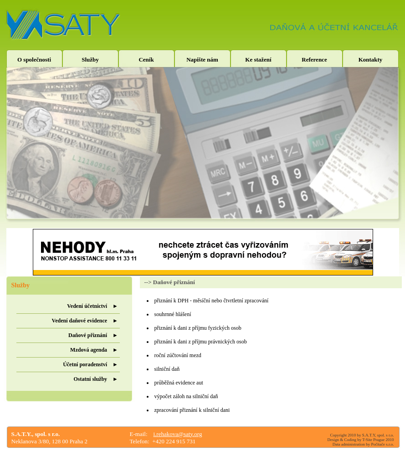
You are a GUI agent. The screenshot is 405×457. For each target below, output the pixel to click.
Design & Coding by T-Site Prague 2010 (361, 439)
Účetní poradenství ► (90, 364)
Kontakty (371, 59)
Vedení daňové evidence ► (85, 320)
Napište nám (202, 59)
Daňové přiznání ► (93, 335)
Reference (314, 59)
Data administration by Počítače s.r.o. (363, 444)
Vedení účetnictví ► (92, 306)
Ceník (146, 59)
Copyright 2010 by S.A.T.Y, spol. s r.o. (362, 435)
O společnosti (34, 59)
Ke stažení (258, 59)
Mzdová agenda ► (94, 350)
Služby (90, 59)
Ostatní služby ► (95, 379)
